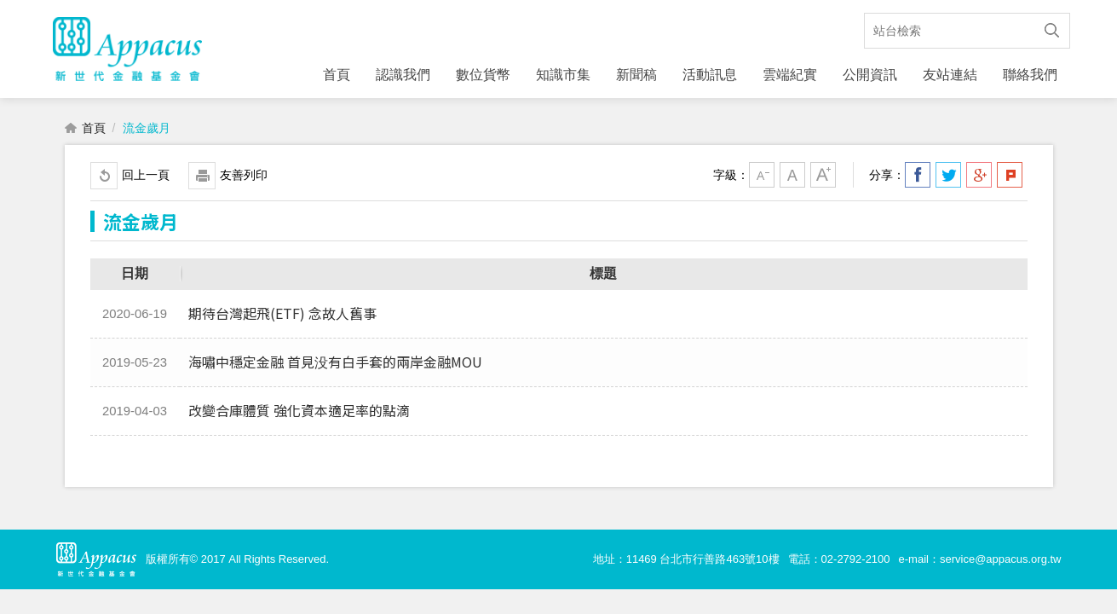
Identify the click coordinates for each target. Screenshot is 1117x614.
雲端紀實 (790, 74)
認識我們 (403, 74)
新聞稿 (636, 74)
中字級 (792, 179)
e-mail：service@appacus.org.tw (980, 563)
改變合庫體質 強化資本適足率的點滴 (299, 414)
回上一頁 (146, 179)
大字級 (823, 179)
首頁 (336, 74)
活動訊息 (709, 74)
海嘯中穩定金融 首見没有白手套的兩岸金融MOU (335, 366)
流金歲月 (146, 132)
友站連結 (950, 74)
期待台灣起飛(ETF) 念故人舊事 (282, 317)
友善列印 (244, 179)
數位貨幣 (483, 74)
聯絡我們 (1030, 74)
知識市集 (563, 74)
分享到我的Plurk (1009, 179)
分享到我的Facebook (917, 179)
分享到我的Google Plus (979, 179)
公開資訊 (870, 74)
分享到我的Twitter (948, 179)
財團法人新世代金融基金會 (127, 51)
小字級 (761, 179)
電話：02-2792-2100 (839, 563)
